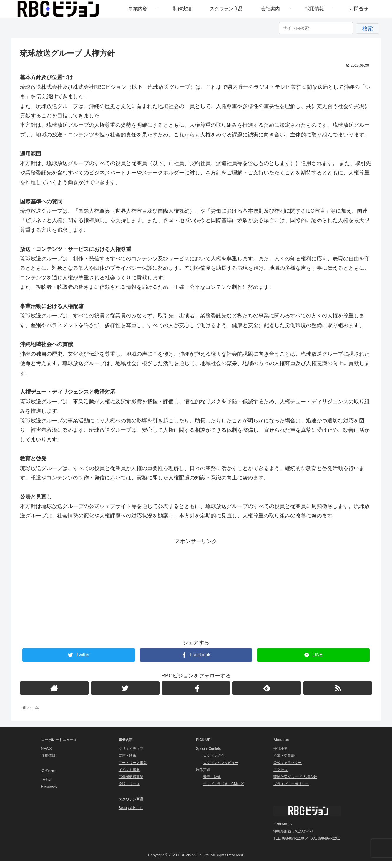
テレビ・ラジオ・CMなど (223, 784)
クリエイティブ (131, 749)
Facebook (49, 787)
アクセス (280, 770)
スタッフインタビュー (220, 763)
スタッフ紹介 (213, 756)
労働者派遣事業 (131, 777)
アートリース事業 (133, 763)
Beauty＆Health (131, 808)
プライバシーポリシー (291, 784)
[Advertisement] (196, 587)
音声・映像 (127, 756)
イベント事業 (129, 770)
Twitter (46, 779)
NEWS (46, 749)
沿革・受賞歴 (284, 756)
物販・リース (129, 784)
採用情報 (48, 756)
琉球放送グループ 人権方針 (295, 777)
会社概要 (280, 749)
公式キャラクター (287, 763)
